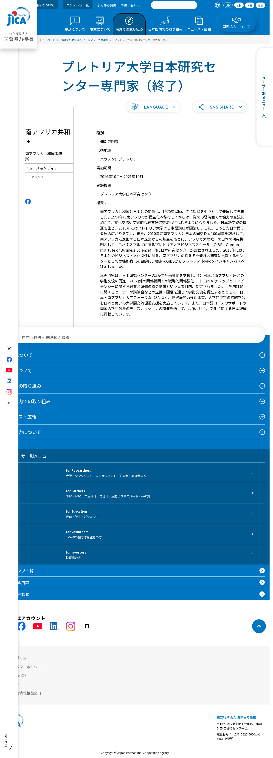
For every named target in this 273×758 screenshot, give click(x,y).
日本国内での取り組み (28, 401)
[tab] (217, 5)
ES (260, 5)
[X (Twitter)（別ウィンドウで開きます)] (9, 349)
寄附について (44, 5)
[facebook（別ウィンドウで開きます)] (9, 359)
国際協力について (23, 432)
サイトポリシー (17, 658)
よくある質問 (106, 5)
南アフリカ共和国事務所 (43, 156)
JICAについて (19, 355)
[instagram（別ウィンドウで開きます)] (9, 392)
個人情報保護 (16, 675)
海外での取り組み (23, 385)
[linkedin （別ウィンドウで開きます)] (54, 626)
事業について (18, 370)
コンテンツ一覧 (77, 5)
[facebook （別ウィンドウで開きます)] (21, 626)
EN (239, 5)
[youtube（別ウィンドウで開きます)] (9, 370)
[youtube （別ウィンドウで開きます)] (37, 626)
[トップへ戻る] (259, 626)
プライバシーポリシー (23, 666)
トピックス (36, 177)
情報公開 (12, 684)
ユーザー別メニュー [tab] (28, 456)
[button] (153, 106)
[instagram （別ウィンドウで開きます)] (70, 626)
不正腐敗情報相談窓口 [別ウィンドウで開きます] (23, 693)
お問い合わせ (130, 5)
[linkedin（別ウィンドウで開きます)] (9, 381)
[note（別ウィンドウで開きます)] (9, 403)
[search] (174, 5)
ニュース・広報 (21, 416)
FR (249, 5)
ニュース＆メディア (41, 168)
